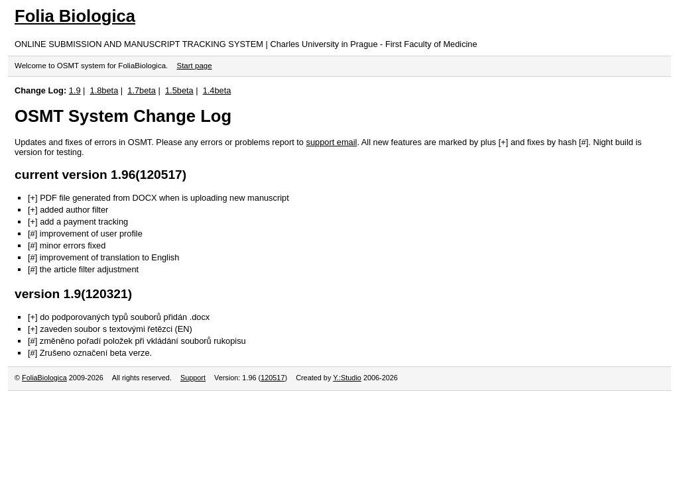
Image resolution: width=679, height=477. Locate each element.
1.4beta (217, 90)
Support (193, 378)
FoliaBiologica (44, 378)
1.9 (75, 90)
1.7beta (141, 90)
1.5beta (179, 90)
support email (331, 142)
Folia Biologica (75, 16)
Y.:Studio (347, 378)
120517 (272, 378)
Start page (194, 66)
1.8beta (104, 90)
